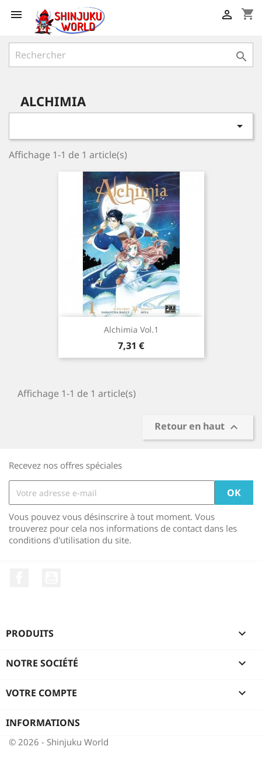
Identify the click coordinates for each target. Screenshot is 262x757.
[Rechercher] (131, 55)
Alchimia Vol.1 (131, 329)
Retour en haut (198, 427)
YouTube (51, 577)
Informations (43, 722)
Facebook (19, 577)
